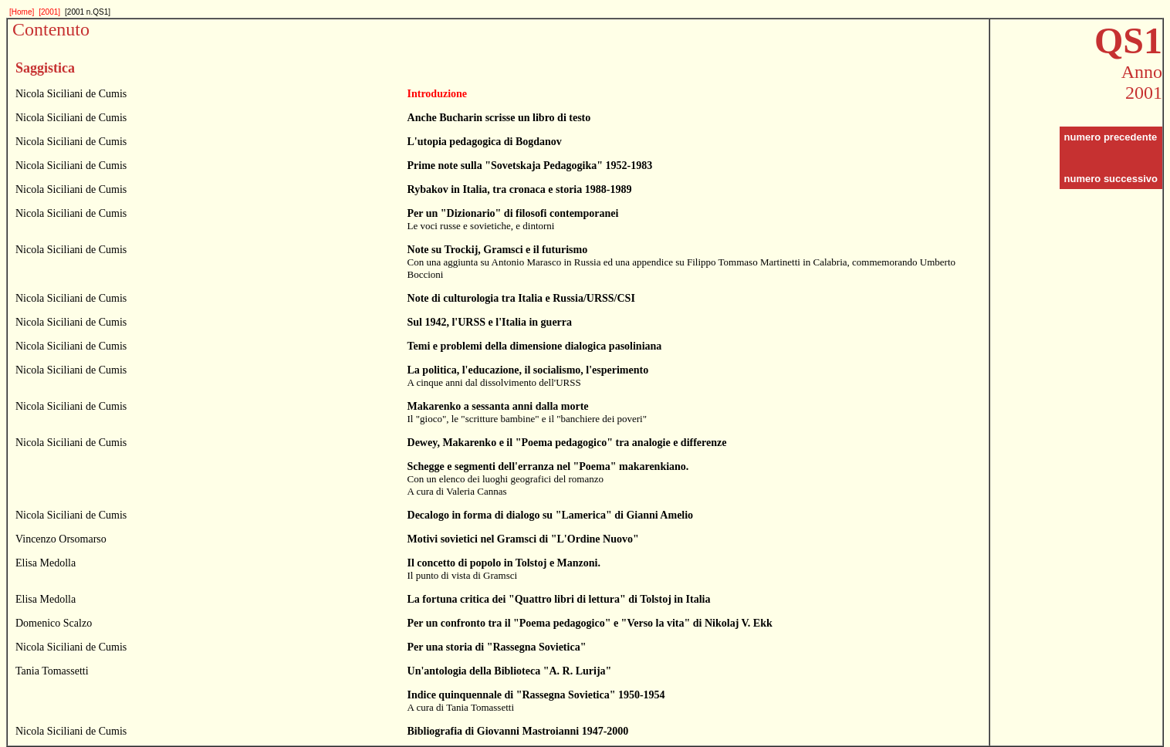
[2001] (49, 12)
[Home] (21, 12)
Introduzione (437, 94)
